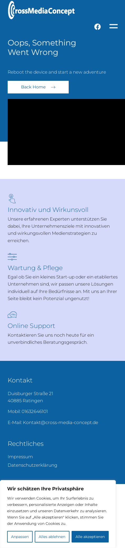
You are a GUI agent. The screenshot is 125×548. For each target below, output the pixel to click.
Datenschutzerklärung (32, 465)
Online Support (31, 326)
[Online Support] (12, 314)
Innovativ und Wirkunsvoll (48, 209)
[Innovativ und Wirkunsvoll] (12, 198)
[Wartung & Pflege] (12, 256)
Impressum (20, 456)
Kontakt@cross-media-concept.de (60, 422)
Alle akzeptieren (90, 536)
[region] (58, 514)
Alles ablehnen (52, 536)
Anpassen (20, 536)
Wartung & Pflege (35, 268)
